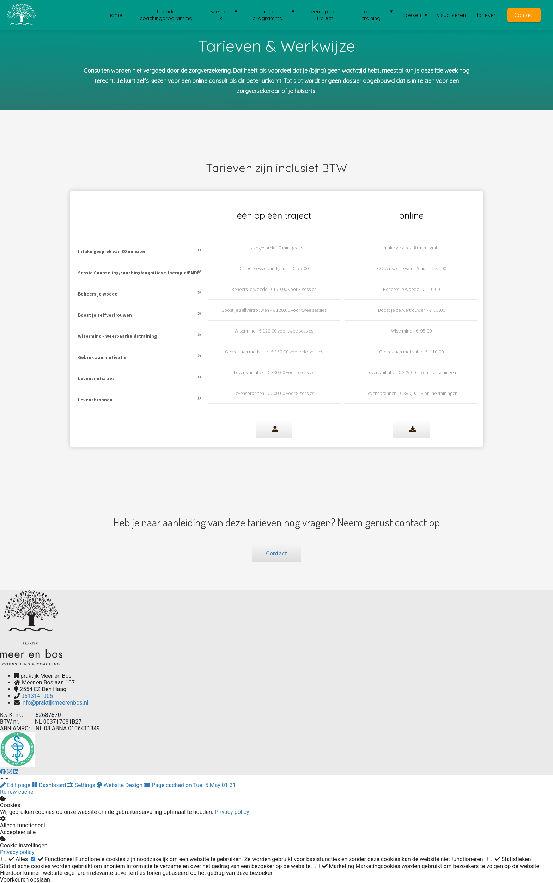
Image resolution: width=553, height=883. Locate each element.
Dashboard (49, 785)
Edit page (16, 785)
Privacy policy (232, 812)
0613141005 (37, 696)
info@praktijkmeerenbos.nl (55, 702)
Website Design (120, 785)
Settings (81, 785)
